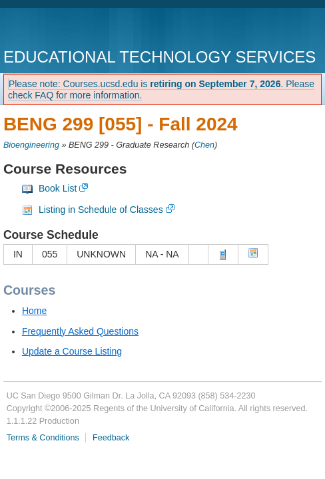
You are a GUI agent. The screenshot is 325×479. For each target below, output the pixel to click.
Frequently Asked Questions (80, 331)
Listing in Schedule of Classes (101, 209)
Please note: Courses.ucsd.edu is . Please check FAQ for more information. (161, 89)
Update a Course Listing (72, 351)
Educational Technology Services (159, 57)
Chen (204, 145)
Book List (58, 188)
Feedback (111, 437)
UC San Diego (79, 30)
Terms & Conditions (43, 437)
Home (34, 310)
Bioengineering (31, 145)
